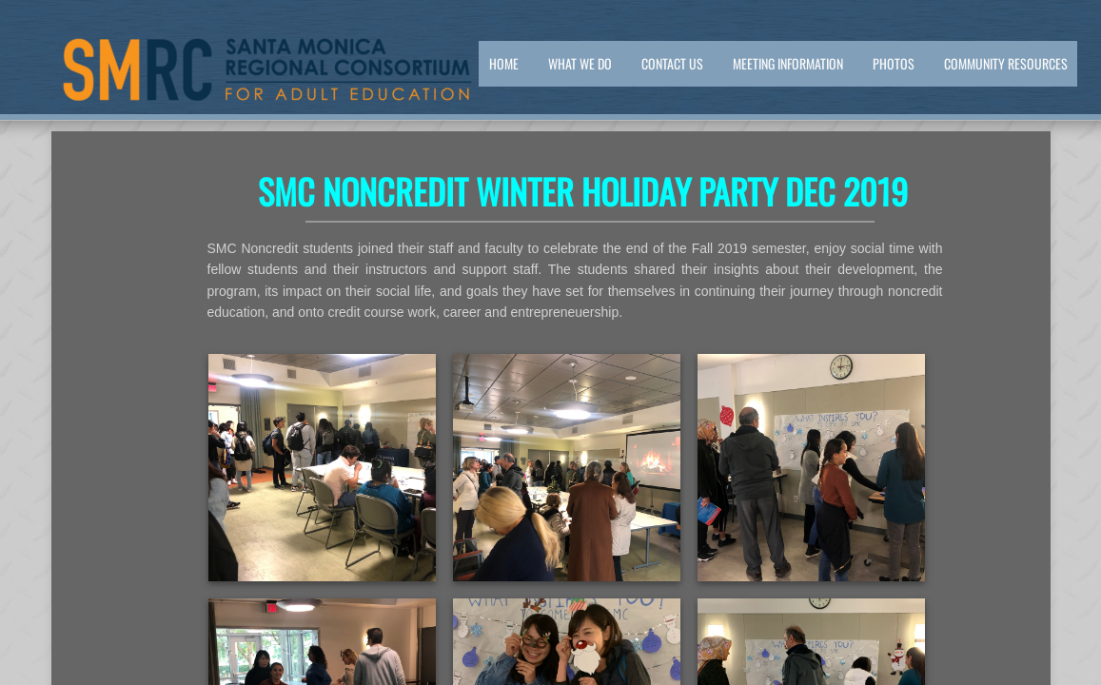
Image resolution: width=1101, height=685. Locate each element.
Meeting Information (788, 63)
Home (504, 63)
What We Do (580, 63)
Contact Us (672, 63)
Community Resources (1006, 63)
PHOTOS (893, 63)
